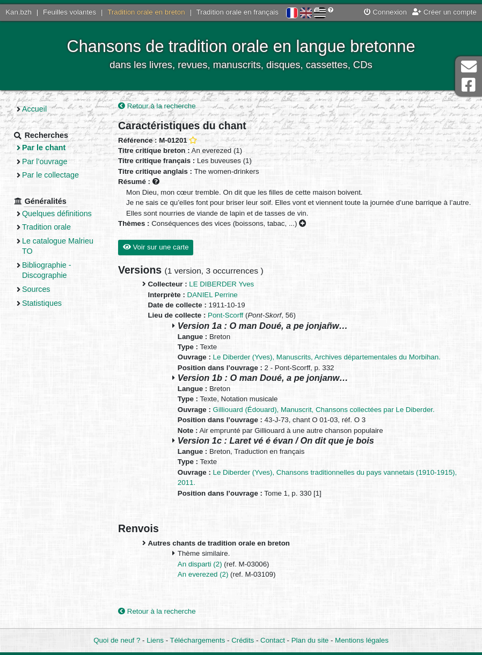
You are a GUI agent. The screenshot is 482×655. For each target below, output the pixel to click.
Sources (36, 289)
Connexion (385, 12)
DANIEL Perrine (212, 295)
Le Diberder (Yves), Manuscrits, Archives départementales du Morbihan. (327, 357)
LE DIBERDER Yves (221, 284)
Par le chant (43, 147)
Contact (272, 640)
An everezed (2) (204, 574)
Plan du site (309, 640)
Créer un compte (444, 12)
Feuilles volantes (69, 12)
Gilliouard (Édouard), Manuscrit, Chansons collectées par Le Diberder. (324, 410)
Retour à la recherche (157, 106)
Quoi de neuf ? (116, 640)
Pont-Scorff (225, 315)
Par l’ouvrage (44, 161)
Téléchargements (197, 640)
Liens (155, 640)
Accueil (34, 109)
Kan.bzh (18, 12)
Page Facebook (469, 85)
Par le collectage (50, 175)
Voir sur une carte (156, 247)
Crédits (242, 640)
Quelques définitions (57, 213)
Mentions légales (362, 640)
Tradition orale (46, 227)
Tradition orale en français (237, 12)
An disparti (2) (201, 564)
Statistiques (42, 303)
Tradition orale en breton (146, 12)
